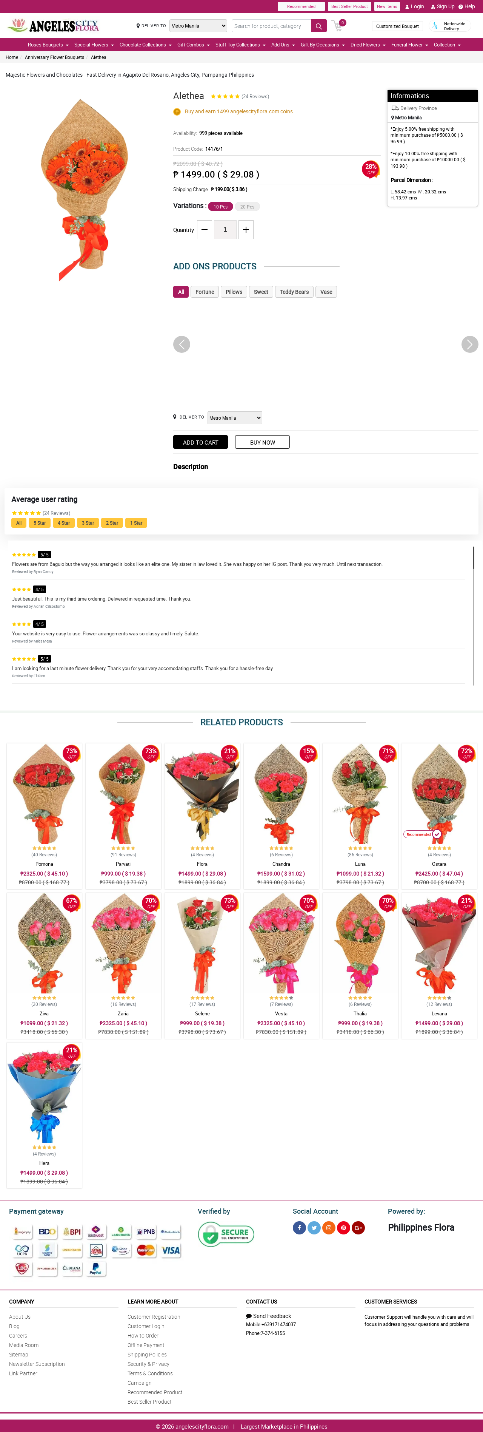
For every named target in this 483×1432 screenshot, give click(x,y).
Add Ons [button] (283, 44)
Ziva (44, 1013)
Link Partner (23, 1372)
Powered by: (405, 1210)
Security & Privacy (148, 1362)
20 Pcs (247, 207)
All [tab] (181, 291)
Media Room (23, 1343)
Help (466, 6)
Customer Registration (154, 1315)
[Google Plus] (358, 1226)
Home (12, 57)
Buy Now (262, 442)
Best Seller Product (349, 6)
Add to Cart (200, 442)
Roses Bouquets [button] (48, 44)
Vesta (281, 1013)
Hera (44, 1163)
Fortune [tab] (204, 291)
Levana (439, 1013)
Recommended (301, 6)
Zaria (123, 1013)
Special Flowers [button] (94, 44)
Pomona (44, 863)
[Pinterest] (343, 1226)
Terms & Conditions (150, 1372)
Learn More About (153, 1300)
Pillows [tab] (234, 291)
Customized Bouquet (397, 26)
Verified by (213, 1210)
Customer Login (146, 1325)
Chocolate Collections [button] (146, 44)
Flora (202, 863)
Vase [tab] (326, 291)
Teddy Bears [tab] (294, 291)
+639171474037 (278, 1323)
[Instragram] (328, 1226)
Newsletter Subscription (37, 1362)
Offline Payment (146, 1343)
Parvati (123, 863)
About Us (20, 1315)
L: (402, 191)
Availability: (206, 133)
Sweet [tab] (261, 291)
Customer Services (391, 1300)
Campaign (140, 1381)
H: (455, 191)
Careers (18, 1334)
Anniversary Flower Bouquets (54, 57)
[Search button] (319, 25)
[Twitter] (314, 1226)
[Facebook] (299, 1226)
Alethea (98, 57)
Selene (202, 1013)
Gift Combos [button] (193, 44)
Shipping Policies (147, 1353)
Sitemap (18, 1353)
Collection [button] (447, 44)
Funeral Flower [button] (409, 44)
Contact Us (261, 1300)
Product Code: (197, 148)
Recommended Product (155, 1391)
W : (428, 191)
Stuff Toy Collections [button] (240, 44)
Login (414, 6)
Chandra (281, 863)
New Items (387, 6)
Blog (14, 1325)
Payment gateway (33, 1210)
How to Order (143, 1334)
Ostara (439, 863)
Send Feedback (268, 1314)
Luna (360, 863)
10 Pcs (221, 207)
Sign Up (443, 6)
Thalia (360, 1013)
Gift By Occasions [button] (323, 44)
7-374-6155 (273, 1332)
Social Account (313, 1210)
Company (21, 1300)
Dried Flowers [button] (368, 44)
